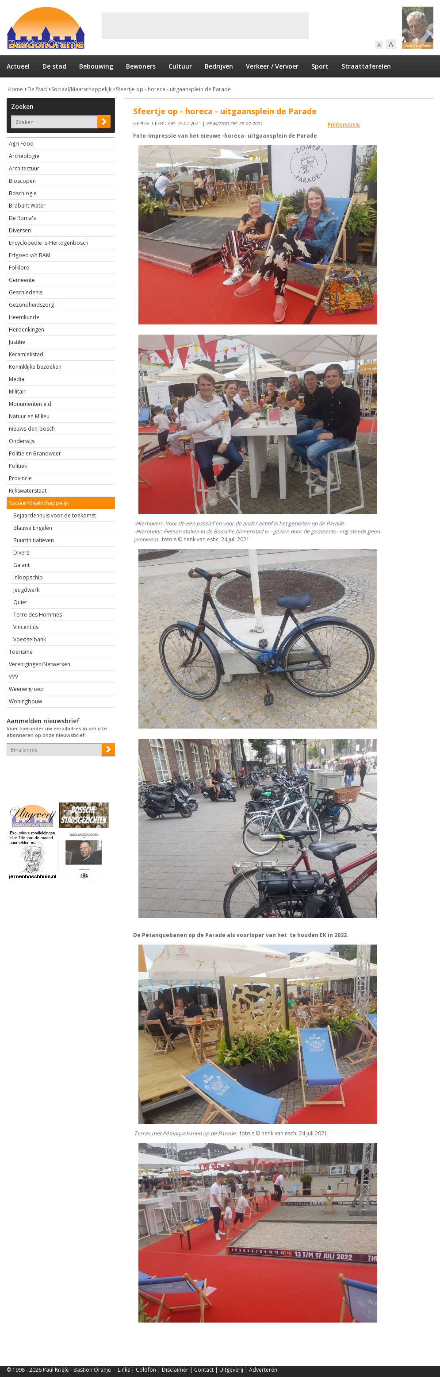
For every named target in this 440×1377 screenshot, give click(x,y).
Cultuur (180, 66)
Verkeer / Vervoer (272, 66)
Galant (21, 565)
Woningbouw (25, 701)
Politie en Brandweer (35, 453)
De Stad (37, 89)
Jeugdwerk (26, 590)
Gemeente (22, 280)
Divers (21, 552)
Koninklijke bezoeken (35, 366)
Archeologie (24, 156)
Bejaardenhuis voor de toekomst (54, 515)
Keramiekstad (26, 354)
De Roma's (22, 218)
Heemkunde (24, 317)
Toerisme (21, 652)
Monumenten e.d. (31, 404)
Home (15, 89)
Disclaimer (175, 1369)
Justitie (17, 342)
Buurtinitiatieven (33, 540)
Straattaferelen (366, 66)
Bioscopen (22, 181)
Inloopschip (28, 577)
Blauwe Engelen (32, 528)
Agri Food (21, 143)
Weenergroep (26, 689)
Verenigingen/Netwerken (39, 664)
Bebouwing (96, 66)
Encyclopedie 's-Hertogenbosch (48, 243)
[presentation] (58, 771)
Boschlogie (23, 193)
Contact (204, 1369)
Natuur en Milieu (29, 416)
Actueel (18, 66)
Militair (17, 391)
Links (124, 1369)
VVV (13, 676)
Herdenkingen (26, 329)
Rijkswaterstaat (27, 490)
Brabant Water (27, 205)
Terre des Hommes (37, 614)
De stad (54, 66)
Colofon (146, 1369)
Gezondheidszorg (31, 305)
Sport (320, 66)
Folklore (19, 267)
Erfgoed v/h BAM (29, 255)
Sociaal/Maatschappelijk (81, 89)
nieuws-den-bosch (32, 428)
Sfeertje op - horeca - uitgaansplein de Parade (173, 89)
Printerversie (344, 124)
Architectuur (24, 168)
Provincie (20, 478)
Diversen (20, 230)
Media (16, 379)
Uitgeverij (231, 1369)
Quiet (20, 602)
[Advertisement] (205, 25)
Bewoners (141, 66)
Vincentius (25, 627)
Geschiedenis (25, 292)
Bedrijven (219, 66)
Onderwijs (21, 441)
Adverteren (263, 1369)
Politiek (18, 466)
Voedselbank (29, 639)
